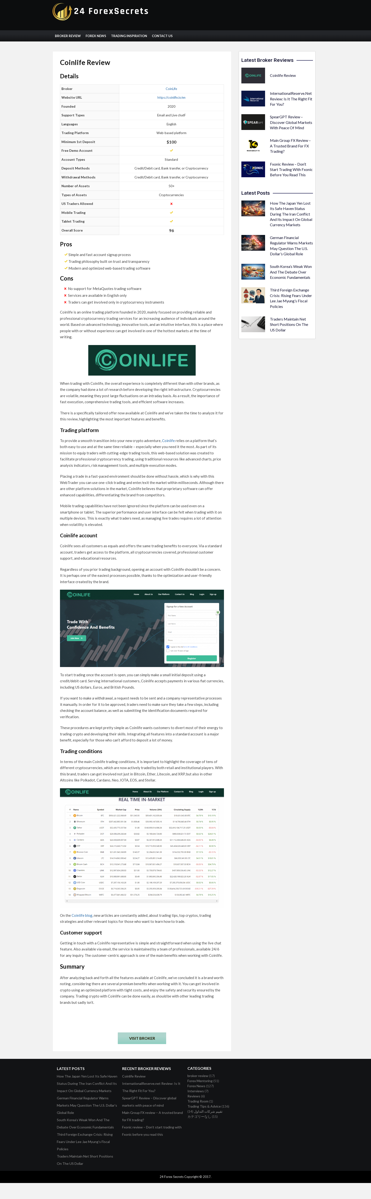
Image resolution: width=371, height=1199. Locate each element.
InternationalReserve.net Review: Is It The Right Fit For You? (291, 98)
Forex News (96, 36)
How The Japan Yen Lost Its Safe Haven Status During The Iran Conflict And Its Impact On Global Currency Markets (291, 214)
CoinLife (171, 89)
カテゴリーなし (199, 1116)
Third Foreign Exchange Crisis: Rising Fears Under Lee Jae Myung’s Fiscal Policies (85, 1141)
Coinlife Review (283, 75)
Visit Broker (142, 1038)
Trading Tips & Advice (204, 1106)
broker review (197, 1076)
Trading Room (197, 1101)
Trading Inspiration (129, 36)
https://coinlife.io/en (171, 97)
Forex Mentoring (200, 1081)
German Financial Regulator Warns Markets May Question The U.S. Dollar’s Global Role (87, 1105)
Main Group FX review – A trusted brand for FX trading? (290, 145)
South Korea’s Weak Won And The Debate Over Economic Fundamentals (291, 272)
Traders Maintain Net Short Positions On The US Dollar (289, 324)
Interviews (195, 1091)
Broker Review (68, 36)
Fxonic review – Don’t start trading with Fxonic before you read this (291, 169)
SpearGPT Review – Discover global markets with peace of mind (291, 122)
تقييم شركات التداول (208, 1111)
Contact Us (162, 36)
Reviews (193, 1096)
